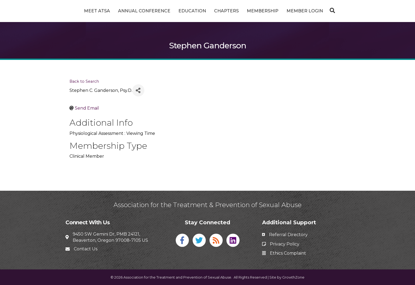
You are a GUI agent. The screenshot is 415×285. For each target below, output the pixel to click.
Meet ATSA (77, 10)
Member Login (325, 10)
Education (172, 10)
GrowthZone (293, 277)
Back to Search (84, 81)
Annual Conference (124, 10)
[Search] (351, 10)
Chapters (246, 10)
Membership (283, 10)
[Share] (138, 90)
